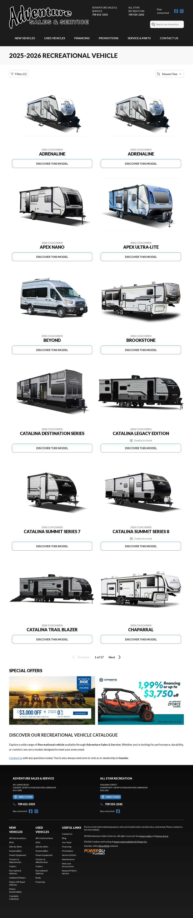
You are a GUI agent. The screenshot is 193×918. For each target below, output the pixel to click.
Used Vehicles (54, 38)
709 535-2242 (136, 14)
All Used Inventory (44, 838)
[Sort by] (170, 74)
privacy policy (145, 836)
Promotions (109, 38)
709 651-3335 (100, 14)
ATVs (11, 842)
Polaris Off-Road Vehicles (17, 883)
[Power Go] (115, 851)
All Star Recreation (136, 9)
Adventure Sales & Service (104, 9)
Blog (64, 838)
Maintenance (68, 859)
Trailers (12, 866)
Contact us (15, 758)
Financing (82, 38)
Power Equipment (17, 855)
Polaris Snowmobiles (15, 890)
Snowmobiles (15, 851)
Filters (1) (19, 74)
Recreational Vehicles (15, 872)
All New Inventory (17, 838)
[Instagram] (182, 11)
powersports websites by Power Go (130, 841)
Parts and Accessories (68, 865)
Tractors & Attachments (15, 860)
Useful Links (71, 827)
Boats (38, 877)
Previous (80, 657)
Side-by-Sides (15, 846)
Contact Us (169, 38)
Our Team (66, 842)
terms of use (162, 836)
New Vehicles (25, 38)
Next (115, 657)
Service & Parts (139, 38)
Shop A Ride (104, 846)
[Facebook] (176, 11)
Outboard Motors (17, 877)
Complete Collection (14, 897)
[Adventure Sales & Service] (49, 17)
